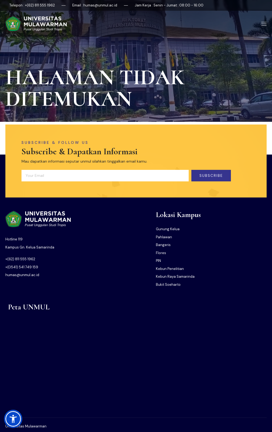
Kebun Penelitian (170, 268)
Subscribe (211, 175)
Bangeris (163, 245)
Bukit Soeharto (168, 284)
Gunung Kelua (168, 229)
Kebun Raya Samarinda (175, 276)
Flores (161, 253)
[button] (13, 419)
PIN (158, 260)
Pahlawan (164, 237)
